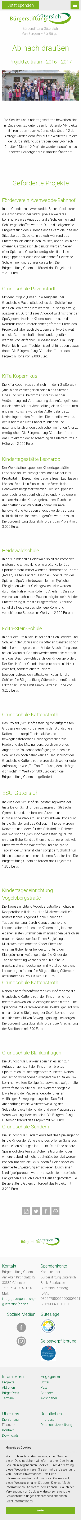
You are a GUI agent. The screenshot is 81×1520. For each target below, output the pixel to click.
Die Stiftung (10, 1420)
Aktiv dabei (49, 1398)
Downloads (10, 1435)
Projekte (8, 1382)
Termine (8, 1398)
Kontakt (8, 1430)
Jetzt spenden (21, 5)
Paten (45, 1387)
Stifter (45, 1382)
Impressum (49, 1420)
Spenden (47, 1393)
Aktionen (8, 1387)
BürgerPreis (10, 1393)
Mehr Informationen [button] (19, 1501)
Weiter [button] (40, 1510)
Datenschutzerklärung (56, 1425)
